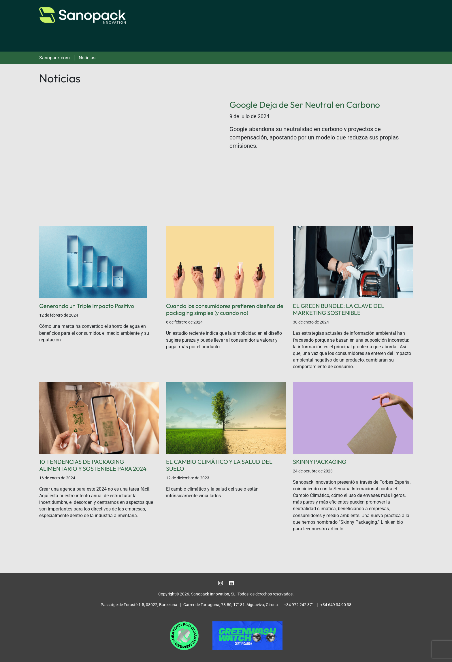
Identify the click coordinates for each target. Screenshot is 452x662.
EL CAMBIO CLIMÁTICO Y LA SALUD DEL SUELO (219, 465)
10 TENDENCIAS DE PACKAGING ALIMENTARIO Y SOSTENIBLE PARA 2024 (92, 465)
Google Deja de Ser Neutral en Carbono (304, 104)
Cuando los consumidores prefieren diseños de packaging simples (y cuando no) (224, 309)
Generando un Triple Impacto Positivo (86, 305)
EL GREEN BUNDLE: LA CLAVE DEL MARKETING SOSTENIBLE (338, 309)
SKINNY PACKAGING (319, 461)
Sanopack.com (54, 57)
